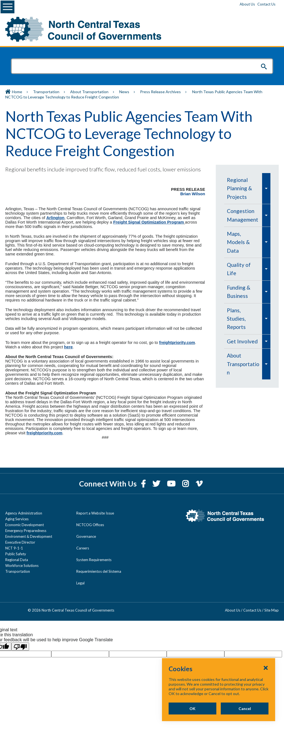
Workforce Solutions (22, 565)
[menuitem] (243, 188)
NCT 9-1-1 (14, 548)
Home (17, 91)
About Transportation (89, 91)
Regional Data (16, 559)
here (68, 347)
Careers (82, 548)
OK (192, 708)
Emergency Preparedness (25, 530)
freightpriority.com (177, 342)
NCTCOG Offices (90, 525)
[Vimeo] (199, 483)
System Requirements (93, 559)
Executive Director (20, 542)
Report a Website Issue (95, 513)
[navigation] (247, 276)
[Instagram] (186, 483)
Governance (86, 536)
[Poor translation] (20, 646)
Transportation (46, 91)
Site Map (271, 610)
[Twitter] (157, 483)
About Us (247, 4)
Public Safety (15, 554)
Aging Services (17, 519)
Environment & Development (28, 536)
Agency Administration (23, 513)
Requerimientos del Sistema (98, 571)
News (124, 91)
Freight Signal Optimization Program (148, 222)
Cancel (245, 708)
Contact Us (266, 4)
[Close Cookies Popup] (265, 667)
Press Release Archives (160, 91)
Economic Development (24, 525)
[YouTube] (172, 483)
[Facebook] (144, 483)
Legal (80, 583)
